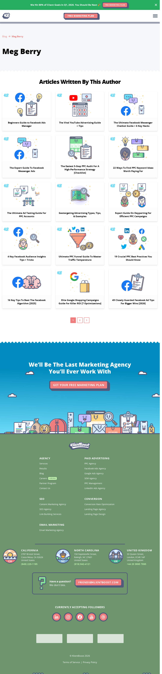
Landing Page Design (95, 514)
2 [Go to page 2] (79, 320)
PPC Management (93, 483)
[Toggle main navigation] (155, 16)
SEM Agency (90, 478)
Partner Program (48, 483)
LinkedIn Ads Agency (95, 488)
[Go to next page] (87, 320)
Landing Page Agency (95, 509)
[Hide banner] (156, 4)
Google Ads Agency (94, 473)
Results (43, 468)
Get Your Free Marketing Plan (78, 385)
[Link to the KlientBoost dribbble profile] (103, 617)
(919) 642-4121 (82, 564)
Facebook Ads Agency (95, 468)
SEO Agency (45, 509)
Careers (48, 479)
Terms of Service (71, 662)
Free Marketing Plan (81, 15)
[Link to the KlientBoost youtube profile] (91, 617)
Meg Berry (17, 36)
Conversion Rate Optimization (99, 504)
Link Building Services (50, 514)
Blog (4, 36)
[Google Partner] (49, 638)
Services (43, 463)
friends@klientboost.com (98, 582)
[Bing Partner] (80, 638)
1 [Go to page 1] (73, 320)
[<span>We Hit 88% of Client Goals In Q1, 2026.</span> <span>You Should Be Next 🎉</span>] (80, 5)
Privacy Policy (90, 662)
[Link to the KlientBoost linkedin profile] (56, 617)
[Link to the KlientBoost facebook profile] (80, 617)
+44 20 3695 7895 (136, 564)
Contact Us (45, 488)
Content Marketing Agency (53, 504)
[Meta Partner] (111, 638)
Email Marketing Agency (51, 530)
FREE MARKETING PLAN (115, 5)
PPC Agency (90, 463)
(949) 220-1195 (29, 564)
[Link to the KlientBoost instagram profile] (68, 617)
